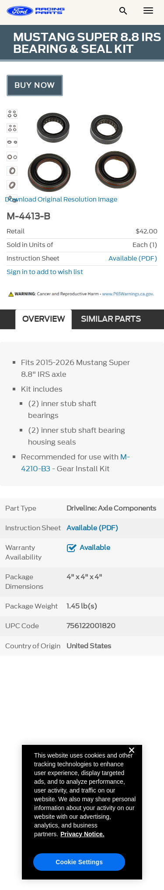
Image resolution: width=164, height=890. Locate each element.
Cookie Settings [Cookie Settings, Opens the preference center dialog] (79, 868)
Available (95, 548)
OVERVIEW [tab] (43, 319)
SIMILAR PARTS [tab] (111, 319)
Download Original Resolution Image (61, 199)
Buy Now (34, 85)
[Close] (131, 763)
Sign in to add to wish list (45, 272)
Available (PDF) (132, 258)
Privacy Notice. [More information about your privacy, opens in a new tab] (82, 840)
